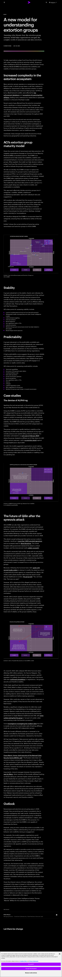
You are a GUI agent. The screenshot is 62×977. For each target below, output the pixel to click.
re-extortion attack (31, 440)
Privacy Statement (33, 961)
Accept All (31, 964)
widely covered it (33, 548)
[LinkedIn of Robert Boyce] (56, 915)
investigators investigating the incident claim (22, 723)
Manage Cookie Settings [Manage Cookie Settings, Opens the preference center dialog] (31, 972)
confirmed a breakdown (17, 679)
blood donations (26, 543)
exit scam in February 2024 (30, 436)
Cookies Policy (23, 961)
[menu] (4, 2)
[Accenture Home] (29, 2)
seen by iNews (8, 774)
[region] (31, 964)
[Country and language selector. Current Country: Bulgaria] (53, 2)
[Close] (59, 954)
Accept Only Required (31, 968)
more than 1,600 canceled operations (30, 541)
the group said (27, 577)
